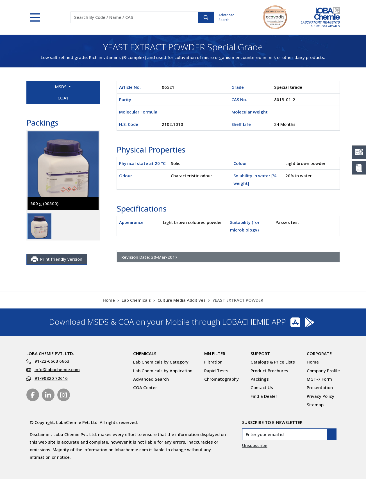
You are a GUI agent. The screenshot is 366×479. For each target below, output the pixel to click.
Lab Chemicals (136, 300)
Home (109, 300)
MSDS (61, 86)
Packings (260, 379)
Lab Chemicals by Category (160, 362)
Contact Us (262, 387)
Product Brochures (269, 370)
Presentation (320, 387)
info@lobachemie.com (57, 369)
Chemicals (144, 353)
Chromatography (221, 379)
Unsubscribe (254, 445)
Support (260, 353)
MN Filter (214, 353)
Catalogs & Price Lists (273, 362)
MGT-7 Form (319, 379)
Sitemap (315, 404)
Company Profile (323, 370)
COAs (63, 98)
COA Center (145, 387)
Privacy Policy (320, 396)
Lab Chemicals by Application (162, 370)
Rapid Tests (216, 370)
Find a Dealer (264, 396)
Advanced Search (227, 17)
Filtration (213, 362)
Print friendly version (56, 259)
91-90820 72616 (51, 378)
